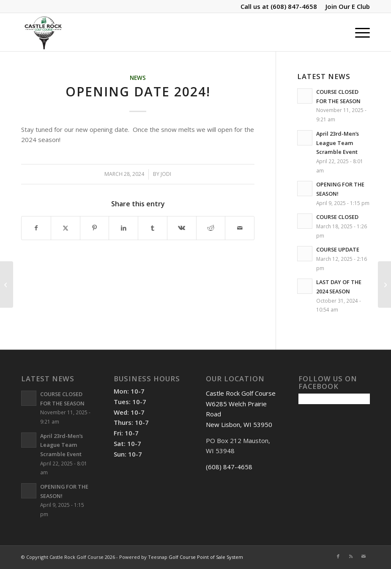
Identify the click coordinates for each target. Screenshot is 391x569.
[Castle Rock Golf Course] (43, 32)
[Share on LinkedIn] (123, 228)
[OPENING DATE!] (6, 284)
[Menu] (358, 32)
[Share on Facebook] (36, 228)
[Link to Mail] (363, 556)
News (138, 78)
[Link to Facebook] (338, 556)
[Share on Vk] (181, 228)
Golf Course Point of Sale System (206, 557)
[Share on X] (65, 228)
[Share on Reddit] (211, 228)
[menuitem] (345, 6)
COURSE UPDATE (337, 249)
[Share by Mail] (239, 228)
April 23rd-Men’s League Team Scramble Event (337, 143)
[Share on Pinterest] (94, 228)
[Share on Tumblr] (152, 228)
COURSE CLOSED (337, 217)
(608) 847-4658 (294, 6)
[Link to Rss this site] (351, 556)
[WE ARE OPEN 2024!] (384, 284)
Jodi (166, 174)
